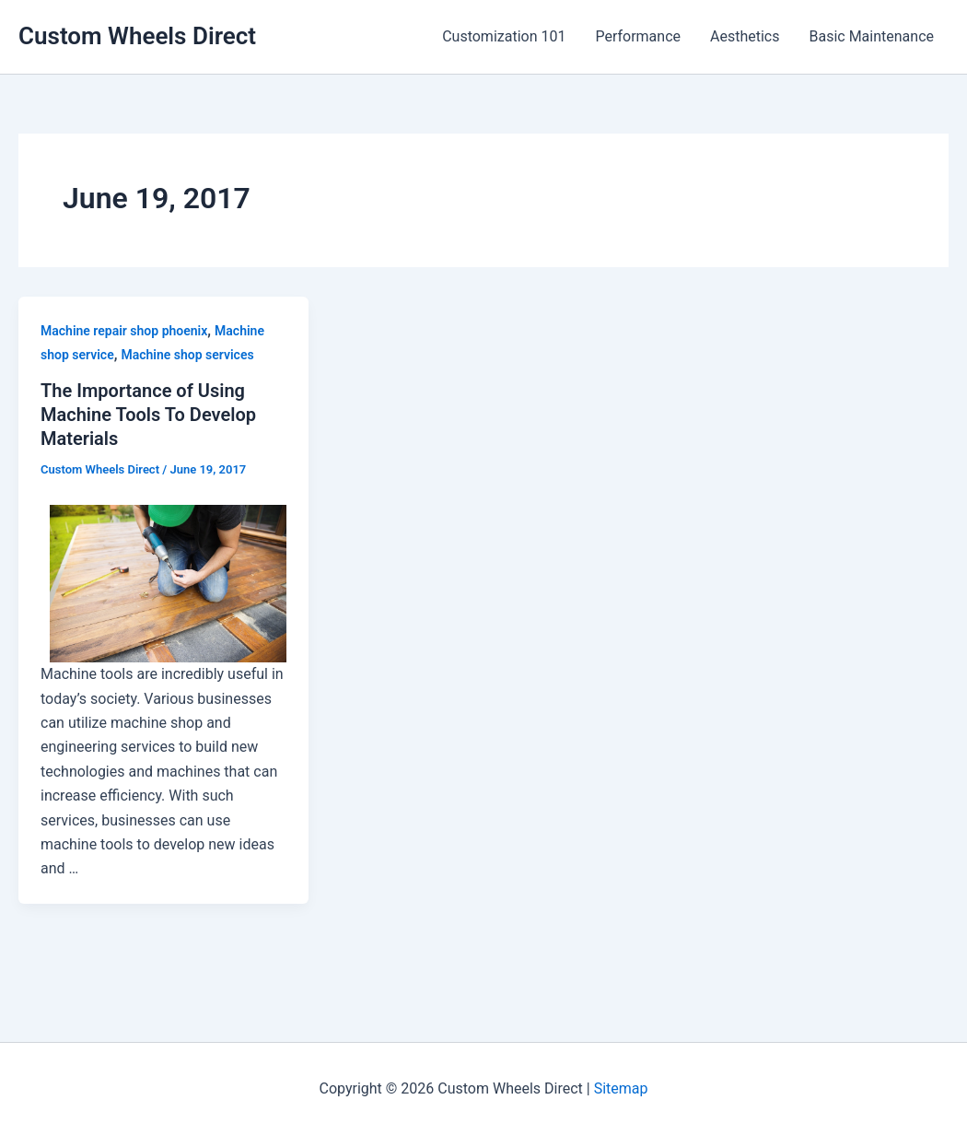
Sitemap (621, 1088)
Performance (638, 36)
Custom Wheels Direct (137, 36)
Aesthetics (744, 36)
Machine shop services (187, 354)
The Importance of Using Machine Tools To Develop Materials (148, 415)
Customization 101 (503, 36)
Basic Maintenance (871, 36)
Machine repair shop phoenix (124, 330)
